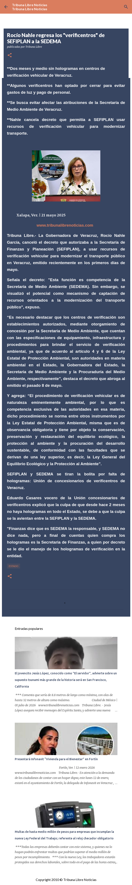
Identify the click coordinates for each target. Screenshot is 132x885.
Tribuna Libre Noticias (29, 5)
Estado (13, 566)
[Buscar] (126, 7)
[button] (9, 55)
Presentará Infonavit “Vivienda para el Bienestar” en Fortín (56, 759)
